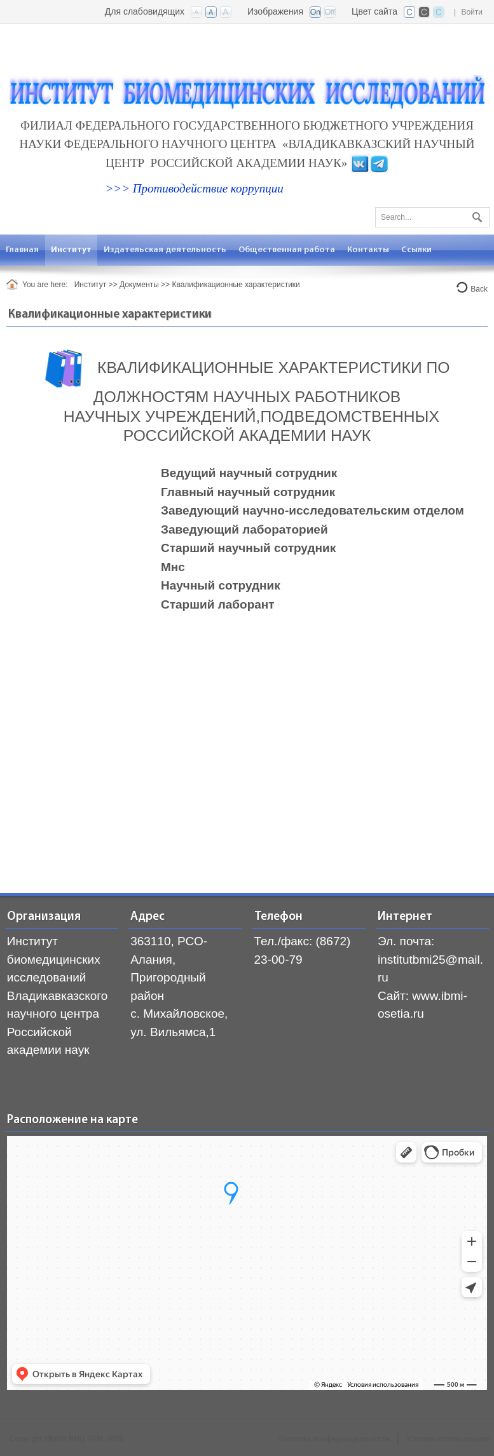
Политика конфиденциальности (333, 1438)
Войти (472, 12)
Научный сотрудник (220, 585)
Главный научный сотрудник (248, 492)
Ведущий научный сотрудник (249, 473)
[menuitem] (71, 250)
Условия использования (448, 1438)
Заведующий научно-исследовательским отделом (312, 510)
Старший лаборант (218, 604)
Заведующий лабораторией (244, 529)
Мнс (173, 567)
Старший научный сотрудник (248, 548)
